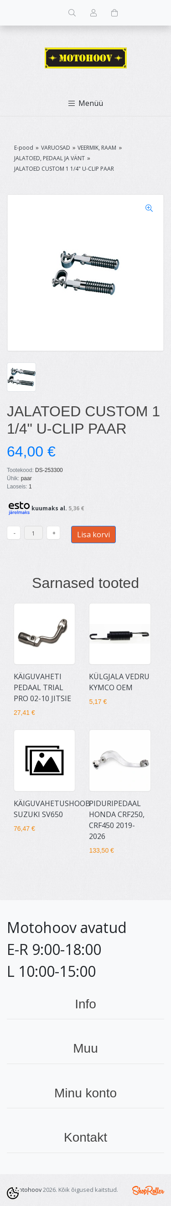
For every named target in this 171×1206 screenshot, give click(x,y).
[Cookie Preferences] (13, 1193)
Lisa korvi (93, 535)
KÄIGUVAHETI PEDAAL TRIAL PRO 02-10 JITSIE (42, 687)
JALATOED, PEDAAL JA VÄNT (49, 158)
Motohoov (27, 1189)
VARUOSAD (55, 148)
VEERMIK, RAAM (97, 148)
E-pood (23, 148)
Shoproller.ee (148, 1190)
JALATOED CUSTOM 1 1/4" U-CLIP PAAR (64, 169)
